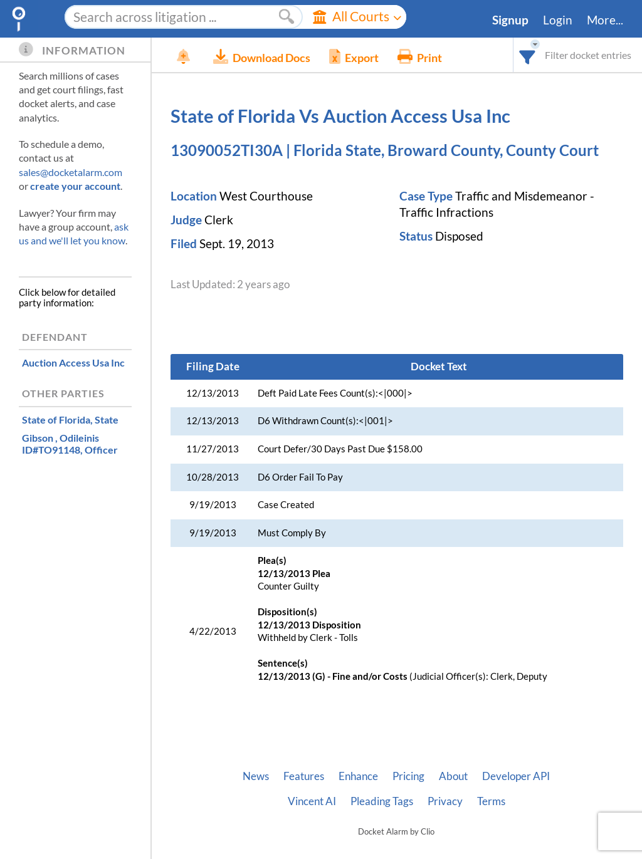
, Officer (70, 444)
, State (70, 419)
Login (557, 20)
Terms (491, 801)
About (453, 776)
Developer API (516, 776)
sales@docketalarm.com (70, 172)
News (256, 776)
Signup (510, 20)
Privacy (445, 801)
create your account (75, 186)
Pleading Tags (381, 801)
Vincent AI (312, 801)
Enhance (358, 776)
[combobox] (527, 55)
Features (303, 776)
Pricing (408, 776)
